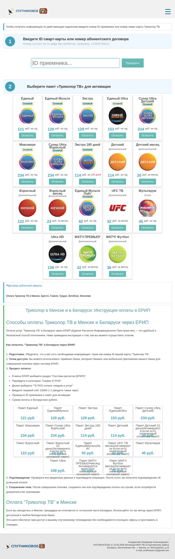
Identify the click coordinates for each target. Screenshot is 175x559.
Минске (36, 296)
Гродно (63, 296)
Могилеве (85, 296)
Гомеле (54, 296)
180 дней (96, 174)
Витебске (74, 296)
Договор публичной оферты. (25, 285)
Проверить (133, 63)
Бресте (45, 296)
